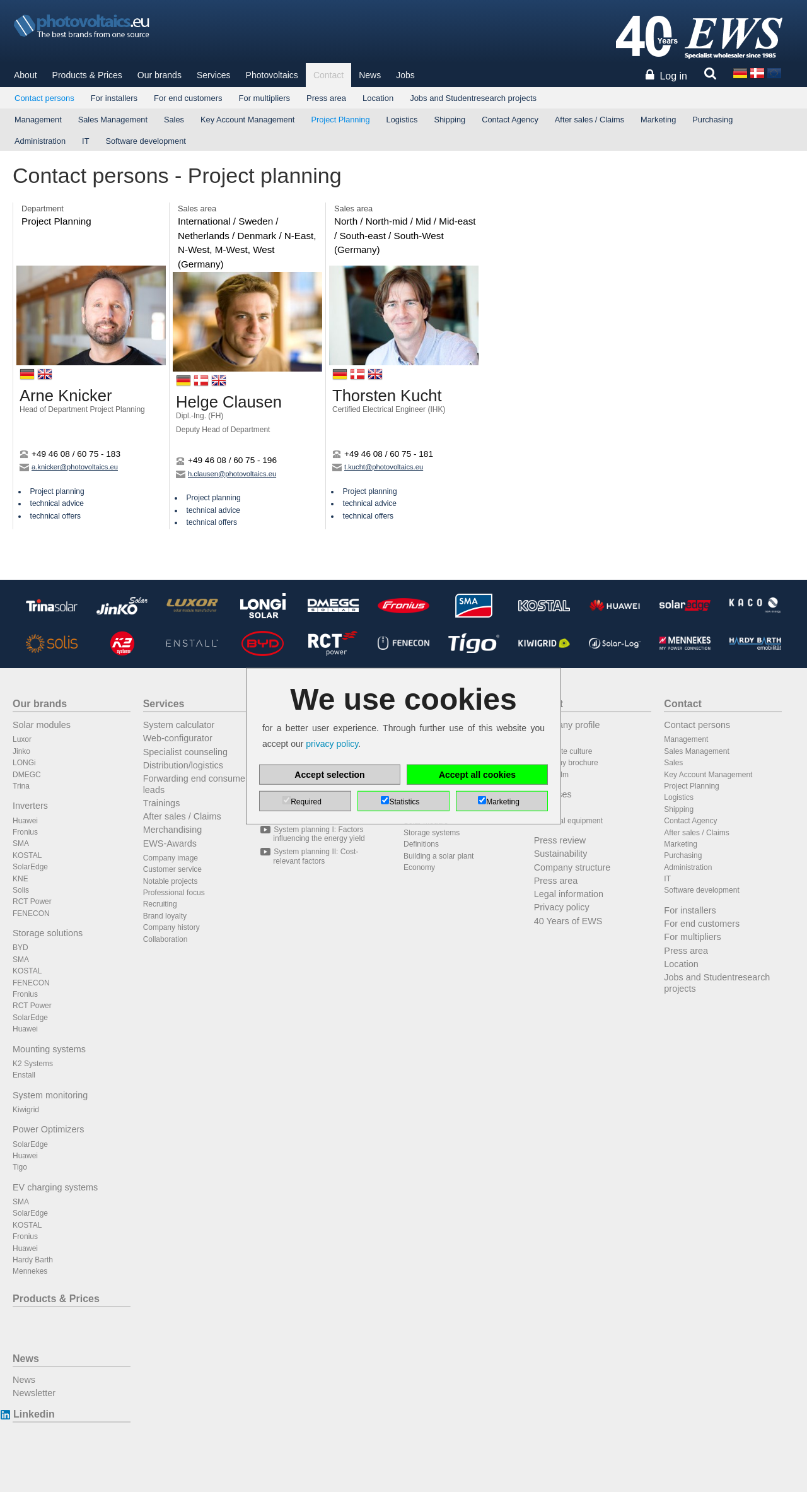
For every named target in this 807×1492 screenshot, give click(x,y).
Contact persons (44, 98)
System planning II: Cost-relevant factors (315, 856)
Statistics (404, 801)
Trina (21, 786)
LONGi (24, 762)
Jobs (405, 75)
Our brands (159, 75)
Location (378, 98)
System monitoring (50, 1095)
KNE (20, 878)
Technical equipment (568, 820)
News (370, 75)
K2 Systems (33, 1063)
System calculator (179, 725)
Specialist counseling (185, 752)
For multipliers (264, 98)
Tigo (20, 1167)
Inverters (30, 806)
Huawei (25, 820)
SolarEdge (30, 866)
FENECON (31, 913)
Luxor (22, 739)
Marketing (658, 119)
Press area (326, 98)
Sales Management (113, 119)
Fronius (25, 832)
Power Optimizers (48, 1129)
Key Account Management (247, 119)
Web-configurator (177, 738)
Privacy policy (561, 907)
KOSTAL (27, 855)
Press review (560, 840)
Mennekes (30, 1271)
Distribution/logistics (183, 765)
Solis (21, 890)
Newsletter (34, 1393)
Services (214, 75)
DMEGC (27, 774)
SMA (21, 843)
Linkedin (34, 1414)
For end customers (188, 98)
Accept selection (329, 774)
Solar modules (42, 725)
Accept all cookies (477, 774)
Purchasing (712, 119)
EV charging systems (55, 1187)
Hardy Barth (33, 1259)
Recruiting (160, 904)
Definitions (421, 844)
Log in (673, 76)
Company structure (572, 867)
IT (85, 141)
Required (306, 801)
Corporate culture (563, 751)
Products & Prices (87, 75)
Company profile (567, 725)
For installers (114, 98)
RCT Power (32, 901)
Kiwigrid (26, 1109)
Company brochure (566, 762)
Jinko (21, 751)
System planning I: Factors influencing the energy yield (318, 834)
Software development (145, 141)
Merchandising (172, 830)
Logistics (402, 119)
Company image (170, 858)
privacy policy (332, 744)
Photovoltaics (272, 75)
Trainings (161, 803)
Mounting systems (49, 1049)
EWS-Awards (170, 843)
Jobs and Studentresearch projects (473, 98)
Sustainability (561, 854)
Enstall (24, 1075)
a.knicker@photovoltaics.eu (69, 467)
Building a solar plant (438, 856)
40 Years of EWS (568, 921)
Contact (328, 75)
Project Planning (340, 119)
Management (38, 119)
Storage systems (432, 832)
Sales (174, 119)
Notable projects (170, 881)
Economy (419, 867)
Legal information (568, 894)
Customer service (172, 869)
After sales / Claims (589, 119)
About (25, 75)
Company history (171, 927)
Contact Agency (510, 119)
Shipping (449, 119)
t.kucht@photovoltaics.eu (377, 467)
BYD (20, 947)
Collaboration (165, 939)
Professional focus (174, 892)
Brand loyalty (165, 916)
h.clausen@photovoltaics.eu (226, 474)
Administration (40, 141)
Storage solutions (48, 933)
